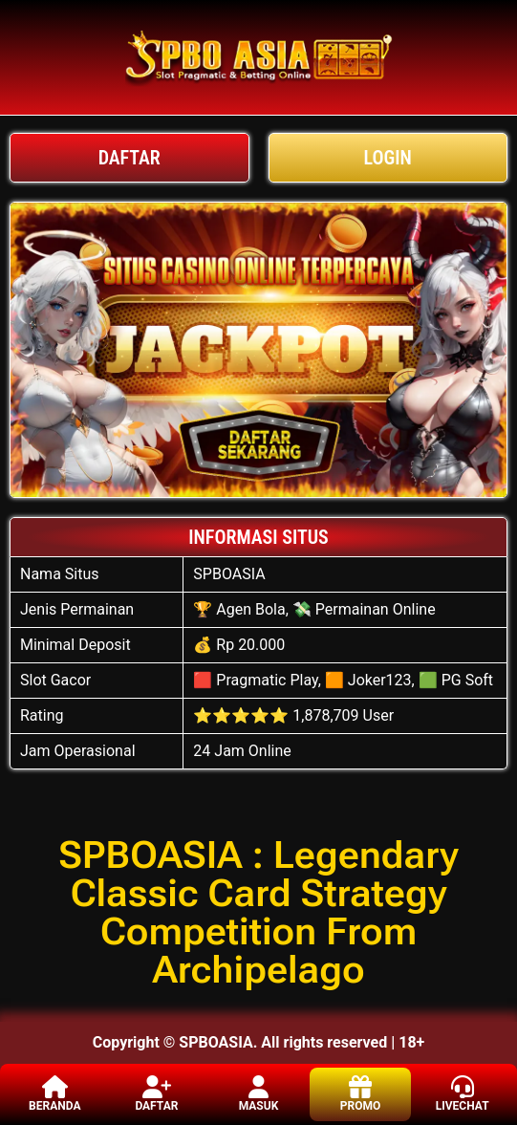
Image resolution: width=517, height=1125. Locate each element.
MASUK (259, 1094)
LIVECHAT (462, 1094)
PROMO (360, 1094)
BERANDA (54, 1094)
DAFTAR (156, 1094)
